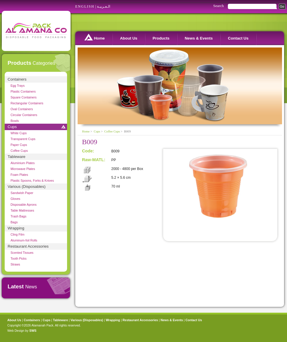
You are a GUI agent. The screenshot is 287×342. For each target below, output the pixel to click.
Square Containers (24, 97)
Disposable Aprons (24, 204)
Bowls (15, 120)
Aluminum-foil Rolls (24, 240)
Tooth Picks (19, 258)
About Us (128, 38)
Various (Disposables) (26, 186)
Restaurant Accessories (28, 246)
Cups (12, 127)
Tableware (16, 156)
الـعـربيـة (103, 6)
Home (94, 37)
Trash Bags (18, 216)
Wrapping (16, 228)
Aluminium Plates (23, 163)
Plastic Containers (23, 91)
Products (161, 38)
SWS (32, 330)
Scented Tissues (22, 252)
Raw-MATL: (93, 159)
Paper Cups (19, 145)
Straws (15, 264)
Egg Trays (18, 85)
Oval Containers (22, 109)
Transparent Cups (23, 139)
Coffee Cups (19, 150)
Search (218, 6)
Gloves (15, 198)
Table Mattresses (22, 210)
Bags (14, 222)
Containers (17, 79)
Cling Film (17, 234)
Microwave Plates (23, 169)
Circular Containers (24, 115)
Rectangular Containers (27, 103)
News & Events (199, 38)
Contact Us (238, 38)
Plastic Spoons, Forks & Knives (32, 180)
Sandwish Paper (22, 193)
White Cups (19, 133)
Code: (88, 151)
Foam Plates (19, 174)
